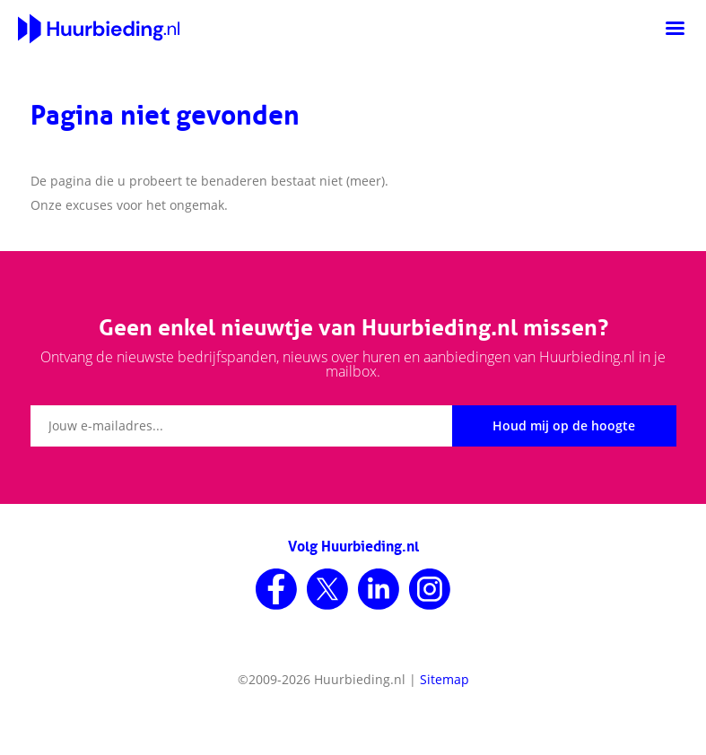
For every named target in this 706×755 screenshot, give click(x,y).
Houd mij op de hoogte (563, 425)
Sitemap (444, 679)
